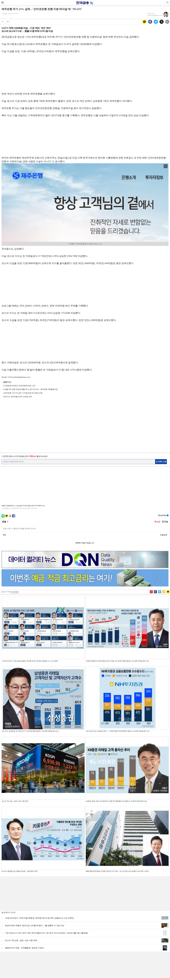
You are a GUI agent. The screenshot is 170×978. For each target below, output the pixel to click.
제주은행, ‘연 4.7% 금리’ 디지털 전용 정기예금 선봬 (23, 393)
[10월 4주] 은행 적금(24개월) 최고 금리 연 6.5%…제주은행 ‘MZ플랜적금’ (31, 389)
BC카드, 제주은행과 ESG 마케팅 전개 (18, 397)
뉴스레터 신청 (161, 462)
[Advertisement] (85, 74)
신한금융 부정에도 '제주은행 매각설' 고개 (19, 386)
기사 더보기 (15, 592)
